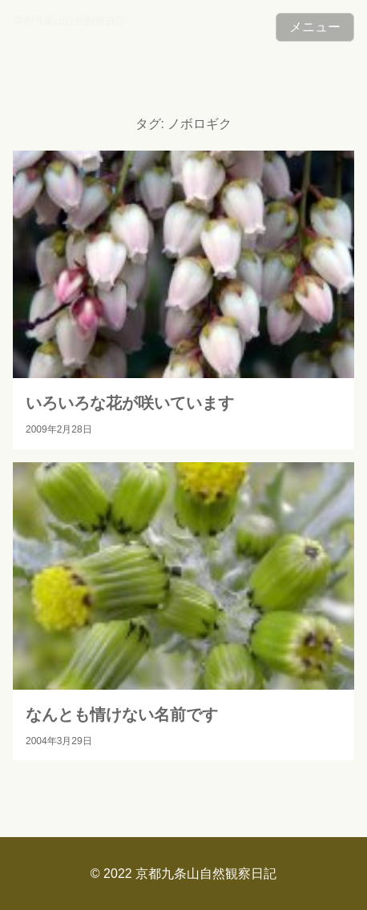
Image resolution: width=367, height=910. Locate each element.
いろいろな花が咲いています (130, 403)
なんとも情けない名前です (122, 714)
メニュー (315, 27)
